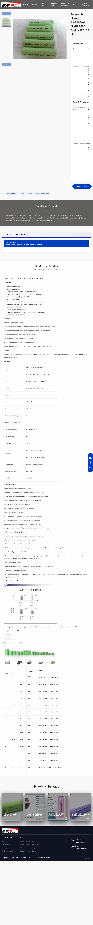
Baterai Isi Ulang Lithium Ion (29, 844)
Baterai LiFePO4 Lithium (27, 841)
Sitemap (87, 858)
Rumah (25, 4)
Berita (75, 4)
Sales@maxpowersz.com (83, 848)
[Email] (90, 458)
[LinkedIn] (90, 467)
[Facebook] (90, 462)
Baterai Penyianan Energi (28, 851)
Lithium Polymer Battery (27, 848)
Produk (34, 4)
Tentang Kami (6, 844)
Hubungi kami (54, 4)
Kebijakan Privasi (7, 851)
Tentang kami (44, 4)
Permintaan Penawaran (65, 4)
